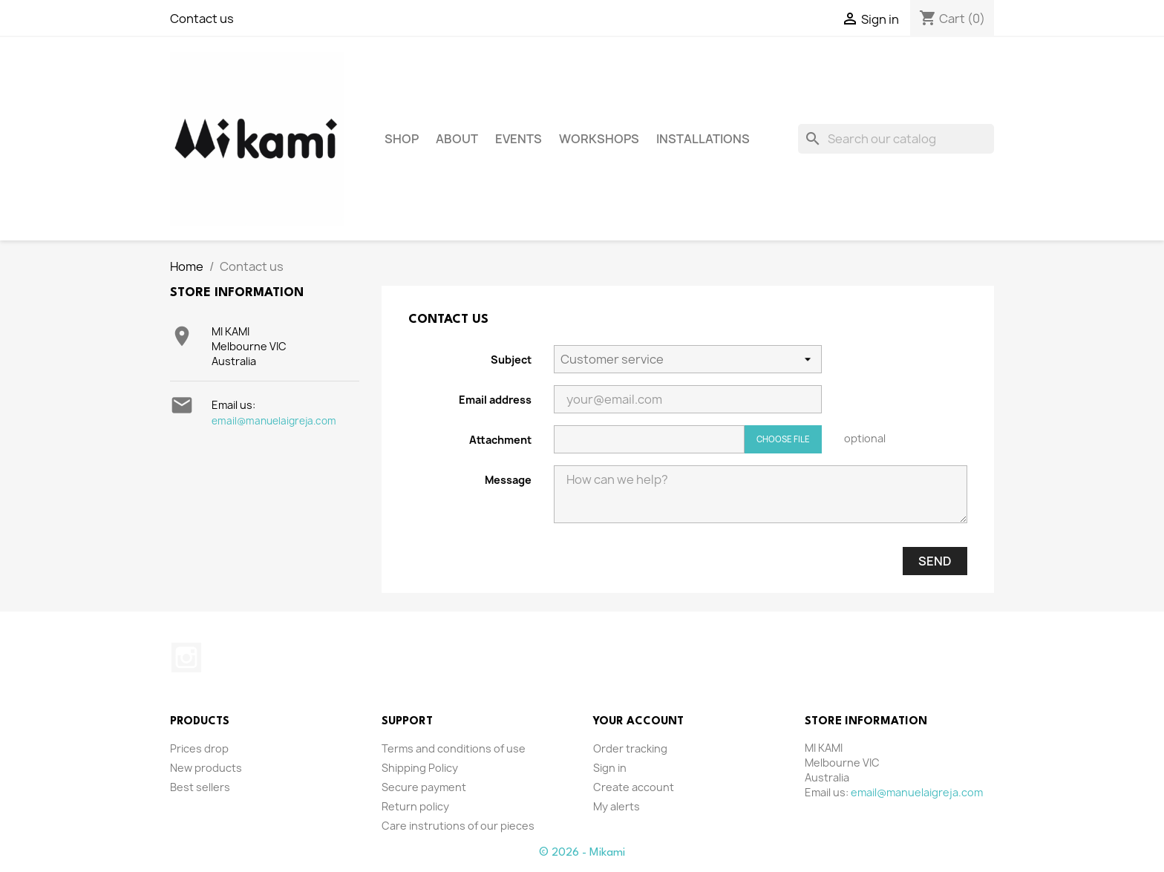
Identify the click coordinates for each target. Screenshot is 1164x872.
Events (518, 139)
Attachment (500, 440)
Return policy (415, 806)
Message (508, 480)
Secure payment (424, 787)
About (457, 139)
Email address (495, 400)
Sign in (610, 768)
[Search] (896, 139)
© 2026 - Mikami (582, 853)
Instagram (186, 657)
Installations (703, 139)
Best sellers (200, 787)
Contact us (202, 18)
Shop (402, 139)
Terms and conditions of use (454, 748)
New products (206, 768)
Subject (511, 360)
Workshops (599, 139)
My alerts (616, 806)
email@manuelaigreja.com (274, 420)
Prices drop (199, 748)
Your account (638, 721)
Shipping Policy (420, 768)
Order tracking (630, 748)
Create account (633, 787)
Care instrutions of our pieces (458, 826)
